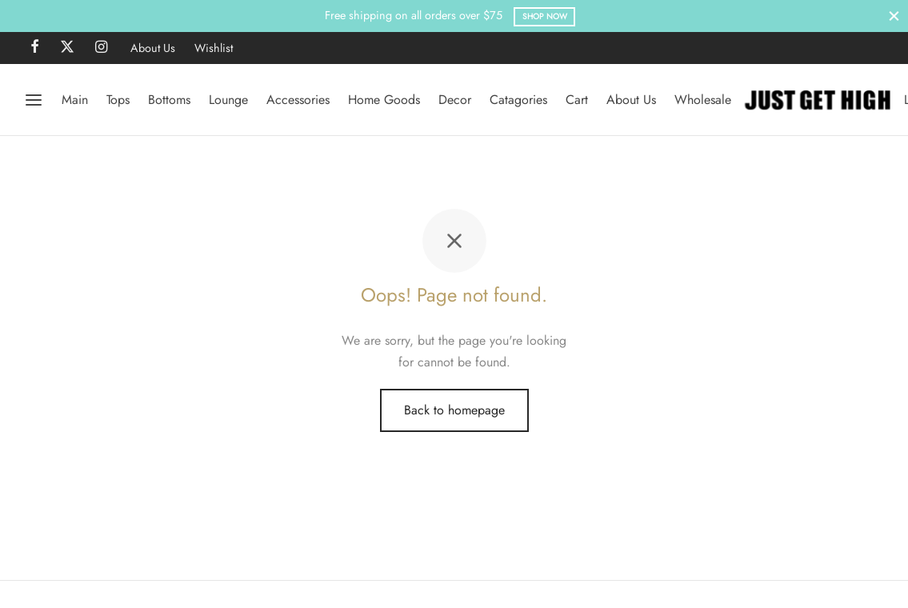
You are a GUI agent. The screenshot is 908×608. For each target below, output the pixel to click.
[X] (67, 48)
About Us (152, 48)
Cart (577, 99)
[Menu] (33, 100)
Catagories (518, 99)
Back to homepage (454, 410)
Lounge (228, 99)
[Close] (894, 16)
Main (75, 99)
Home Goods (384, 99)
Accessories (298, 99)
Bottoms (169, 99)
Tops (118, 99)
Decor (454, 99)
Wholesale (702, 99)
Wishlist (213, 48)
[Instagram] (101, 48)
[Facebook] (35, 48)
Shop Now (544, 16)
